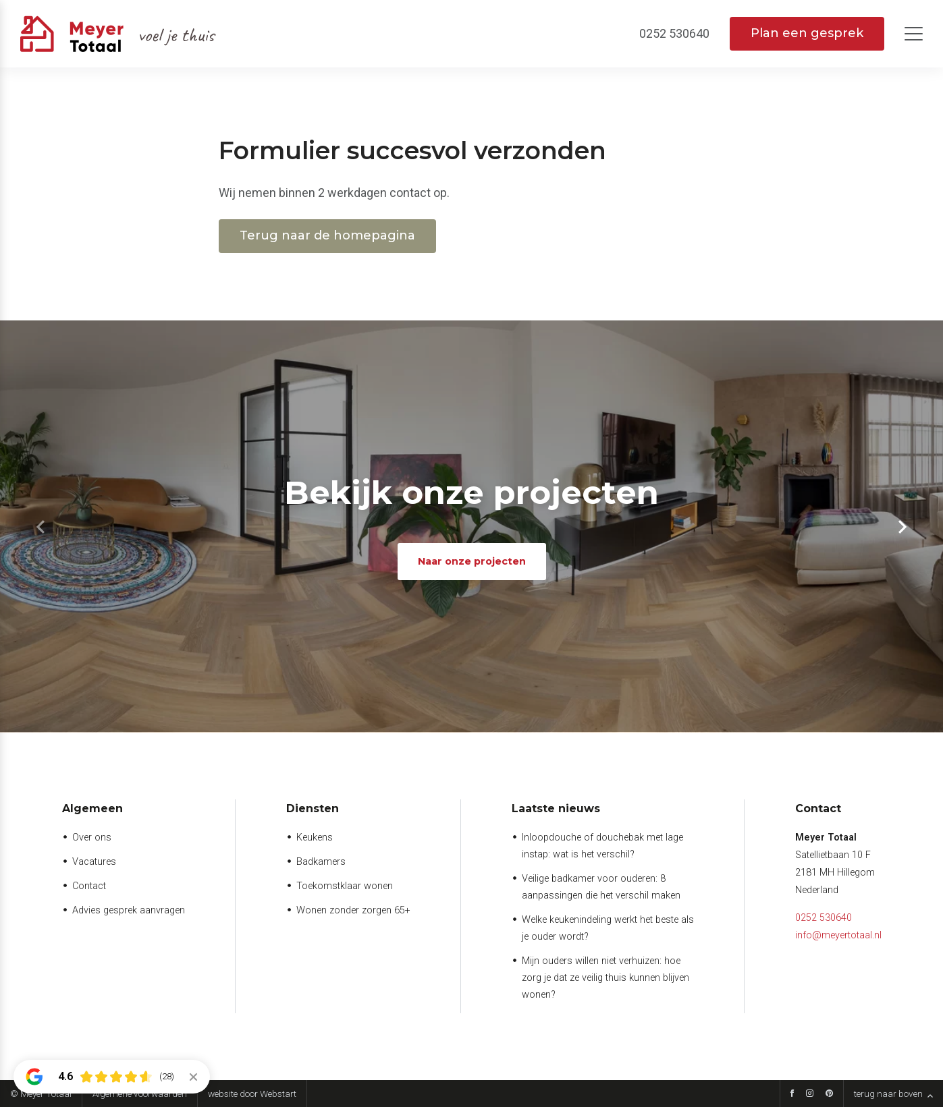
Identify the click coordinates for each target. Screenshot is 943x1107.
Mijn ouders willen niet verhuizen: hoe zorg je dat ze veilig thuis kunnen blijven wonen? (605, 977)
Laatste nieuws (556, 808)
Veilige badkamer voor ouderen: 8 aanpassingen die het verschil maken (601, 887)
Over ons (91, 837)
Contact (89, 886)
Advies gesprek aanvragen (128, 910)
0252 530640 (823, 918)
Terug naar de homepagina (327, 235)
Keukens (314, 837)
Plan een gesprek (807, 33)
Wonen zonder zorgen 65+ (353, 910)
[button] (902, 527)
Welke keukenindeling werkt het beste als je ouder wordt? (608, 928)
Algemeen (92, 808)
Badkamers (321, 862)
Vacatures (94, 862)
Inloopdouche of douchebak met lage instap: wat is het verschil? (602, 846)
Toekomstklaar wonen (344, 886)
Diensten (312, 808)
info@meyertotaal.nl (838, 935)
